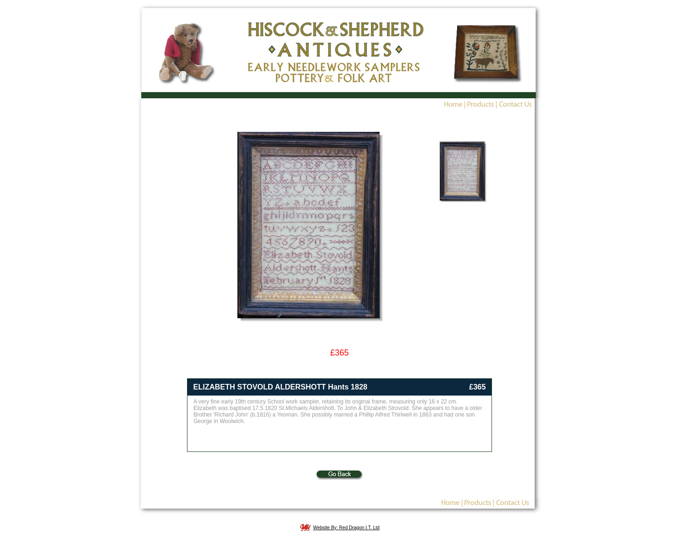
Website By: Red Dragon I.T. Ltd (346, 527)
